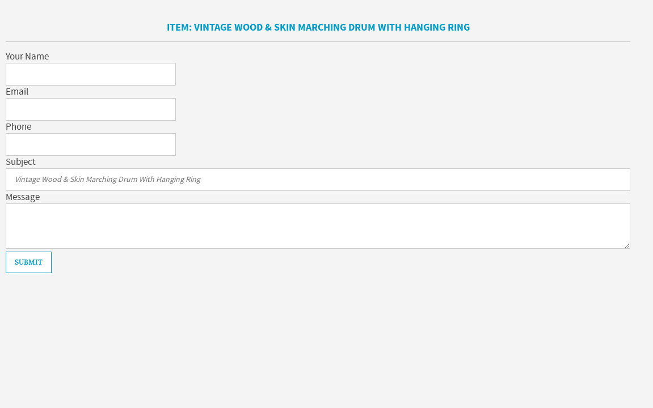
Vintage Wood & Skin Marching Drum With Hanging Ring (332, 27)
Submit (29, 262)
